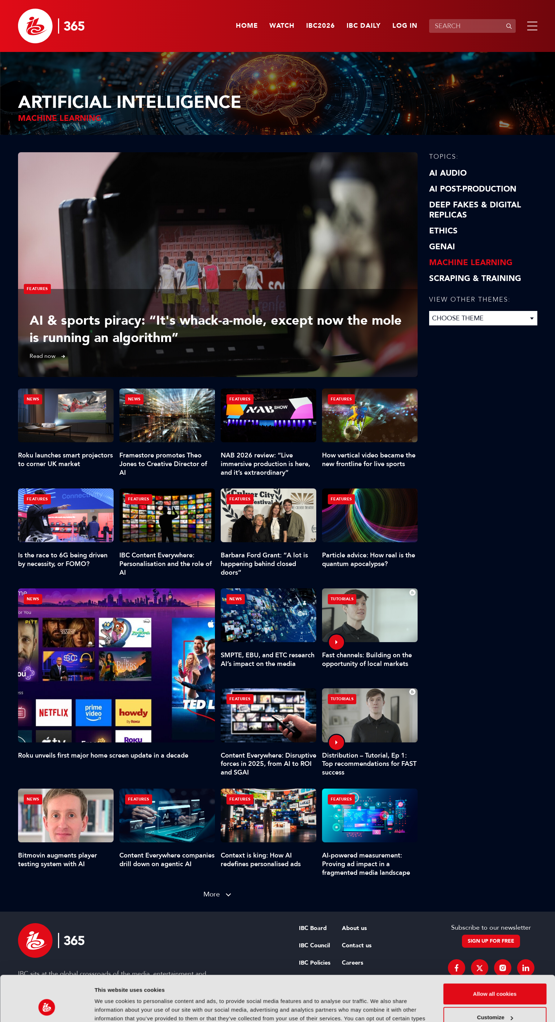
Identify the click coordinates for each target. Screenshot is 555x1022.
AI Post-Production (472, 189)
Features (37, 288)
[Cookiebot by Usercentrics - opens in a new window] (46, 1008)
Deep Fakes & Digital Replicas (475, 209)
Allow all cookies (495, 955)
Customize (495, 978)
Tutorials (342, 599)
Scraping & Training (475, 278)
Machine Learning (470, 262)
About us (354, 928)
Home (247, 26)
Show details (111, 1008)
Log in (405, 26)
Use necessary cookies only (495, 1002)
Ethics (443, 230)
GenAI (442, 246)
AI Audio (448, 173)
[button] (530, 26)
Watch (282, 26)
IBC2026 (320, 26)
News (33, 599)
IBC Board (313, 928)
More (211, 894)
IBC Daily (364, 26)
